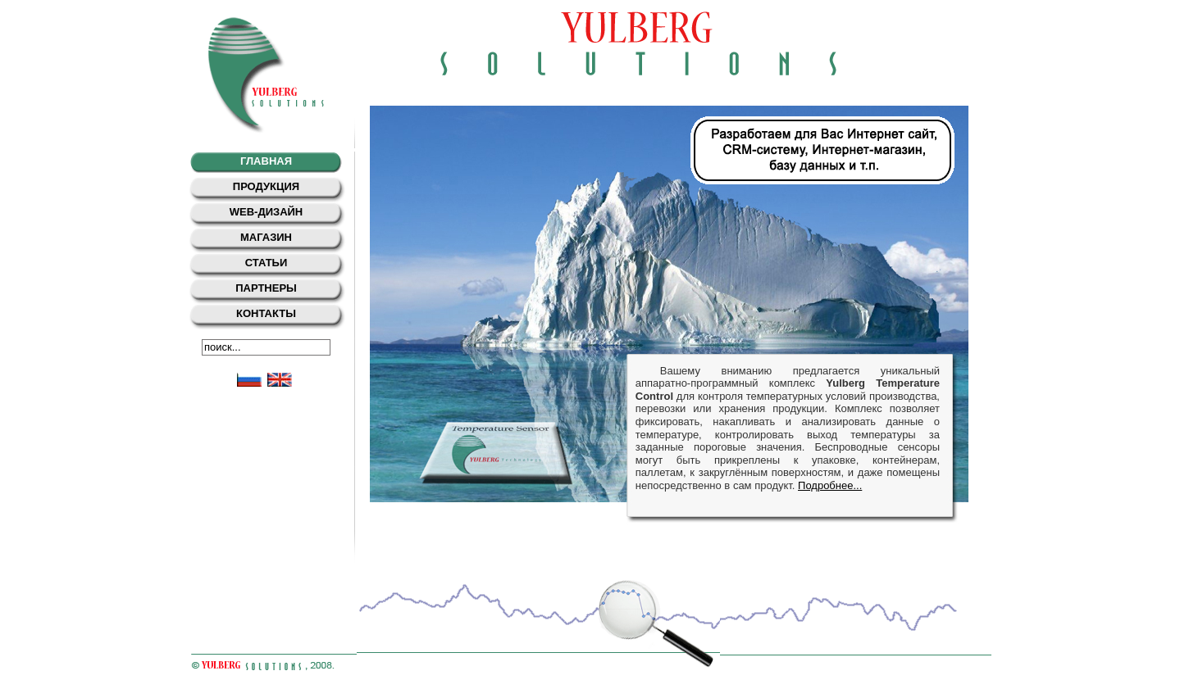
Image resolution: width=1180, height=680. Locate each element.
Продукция (266, 186)
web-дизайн (266, 212)
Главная (266, 161)
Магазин (266, 237)
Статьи (266, 262)
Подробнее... (830, 485)
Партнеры (266, 288)
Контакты (266, 313)
